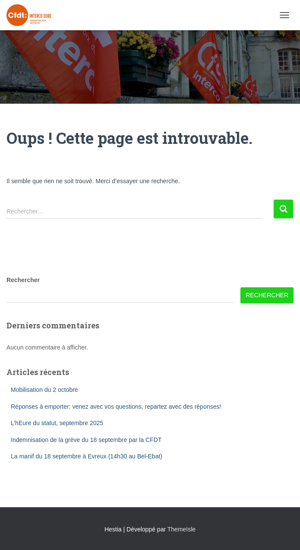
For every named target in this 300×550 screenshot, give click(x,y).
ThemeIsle (181, 529)
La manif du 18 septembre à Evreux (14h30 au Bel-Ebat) (86, 456)
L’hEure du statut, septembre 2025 (57, 423)
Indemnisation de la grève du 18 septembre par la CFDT (86, 439)
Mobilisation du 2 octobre (44, 389)
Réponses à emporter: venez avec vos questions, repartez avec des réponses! (116, 406)
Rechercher (23, 280)
